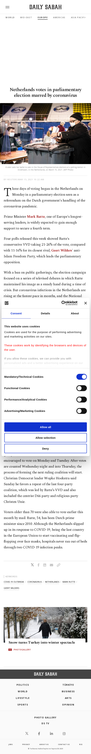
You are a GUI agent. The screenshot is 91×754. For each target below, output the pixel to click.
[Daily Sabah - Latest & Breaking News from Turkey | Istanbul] (45, 7)
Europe (43, 17)
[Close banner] (85, 303)
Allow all (45, 426)
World (10, 17)
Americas (59, 17)
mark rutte (69, 581)
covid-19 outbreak (14, 581)
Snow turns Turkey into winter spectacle (41, 642)
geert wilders (11, 588)
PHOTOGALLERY (22, 649)
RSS (81, 744)
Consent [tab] (16, 313)
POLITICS (23, 684)
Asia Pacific (79, 17)
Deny (45, 448)
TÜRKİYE (68, 684)
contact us (64, 744)
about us (44, 744)
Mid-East (26, 17)
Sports (22, 704)
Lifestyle (23, 698)
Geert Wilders (61, 250)
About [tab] (75, 313)
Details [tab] (45, 313)
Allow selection (45, 437)
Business (68, 691)
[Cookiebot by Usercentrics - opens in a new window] (61, 303)
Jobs (10, 744)
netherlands (52, 581)
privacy (26, 744)
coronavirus (34, 581)
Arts (68, 698)
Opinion (68, 704)
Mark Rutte (36, 216)
